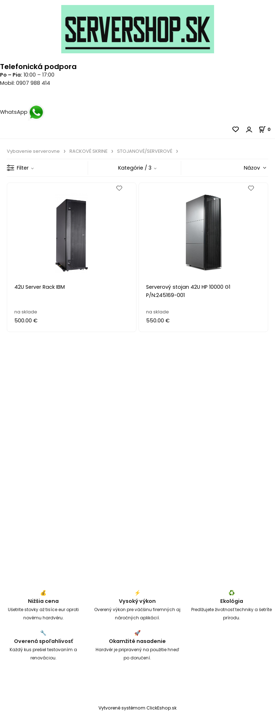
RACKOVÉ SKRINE (88, 151)
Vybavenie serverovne (33, 151)
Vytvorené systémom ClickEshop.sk (137, 708)
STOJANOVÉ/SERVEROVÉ (144, 151)
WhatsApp (22, 112)
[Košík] (267, 129)
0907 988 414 (33, 83)
